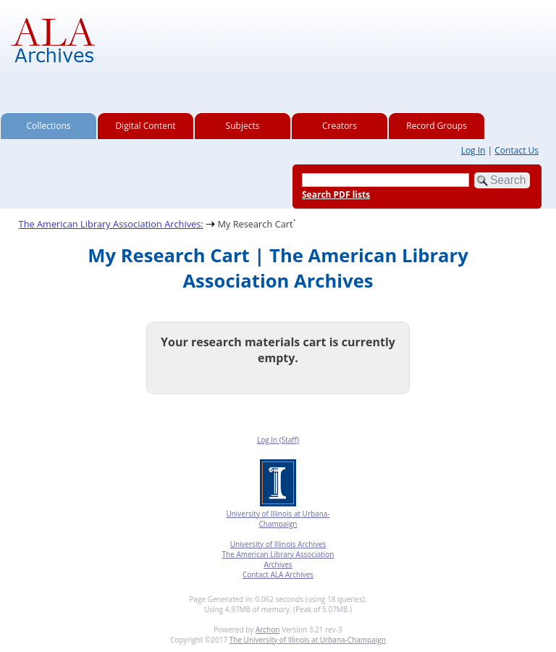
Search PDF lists (336, 194)
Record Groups (436, 126)
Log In (473, 150)
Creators (339, 126)
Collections (49, 126)
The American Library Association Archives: (111, 223)
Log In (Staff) (278, 440)
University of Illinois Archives (278, 544)
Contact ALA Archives (278, 574)
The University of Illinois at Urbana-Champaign (307, 640)
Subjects (243, 126)
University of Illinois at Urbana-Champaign (277, 519)
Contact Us (516, 150)
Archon (267, 629)
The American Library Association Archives (278, 559)
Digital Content (145, 126)
